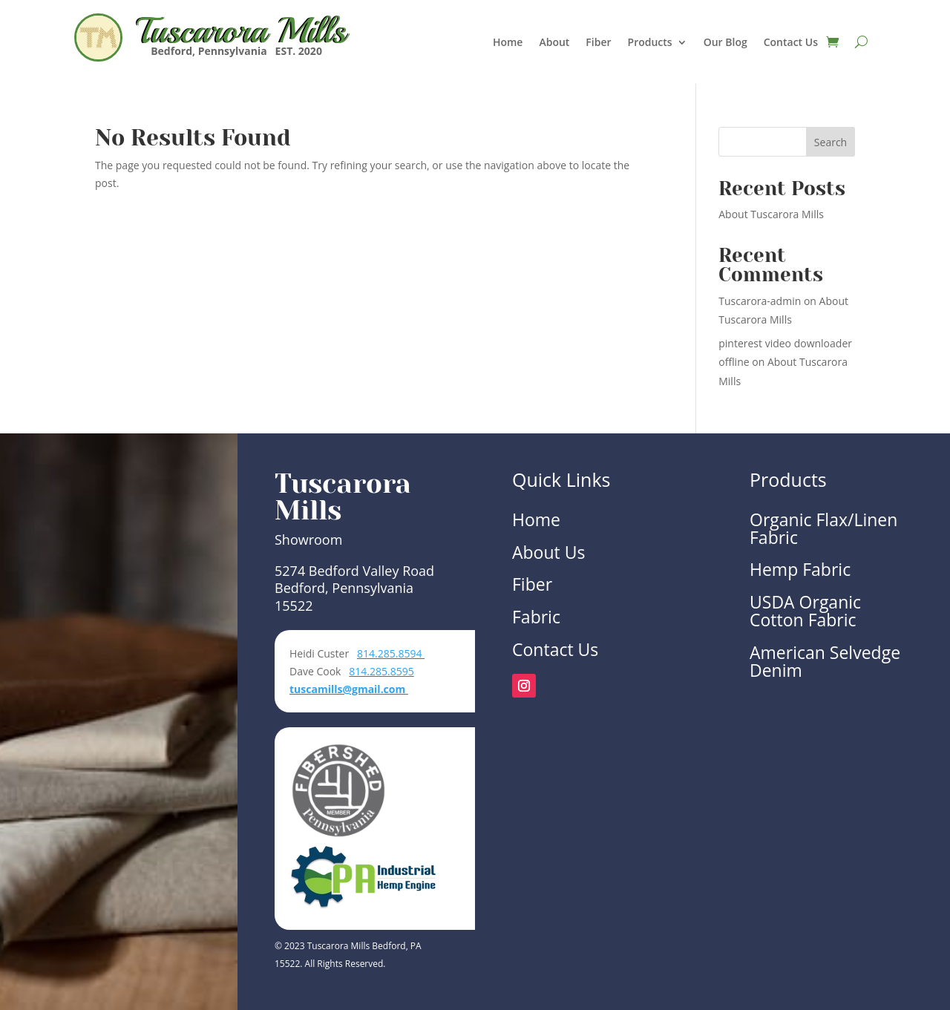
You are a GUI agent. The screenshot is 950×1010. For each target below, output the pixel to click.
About (554, 43)
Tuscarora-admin (759, 301)
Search (830, 142)
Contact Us (791, 43)
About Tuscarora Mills (771, 214)
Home (508, 43)
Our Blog (725, 43)
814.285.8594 (391, 653)
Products (650, 43)
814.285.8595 (381, 671)
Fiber (598, 43)
